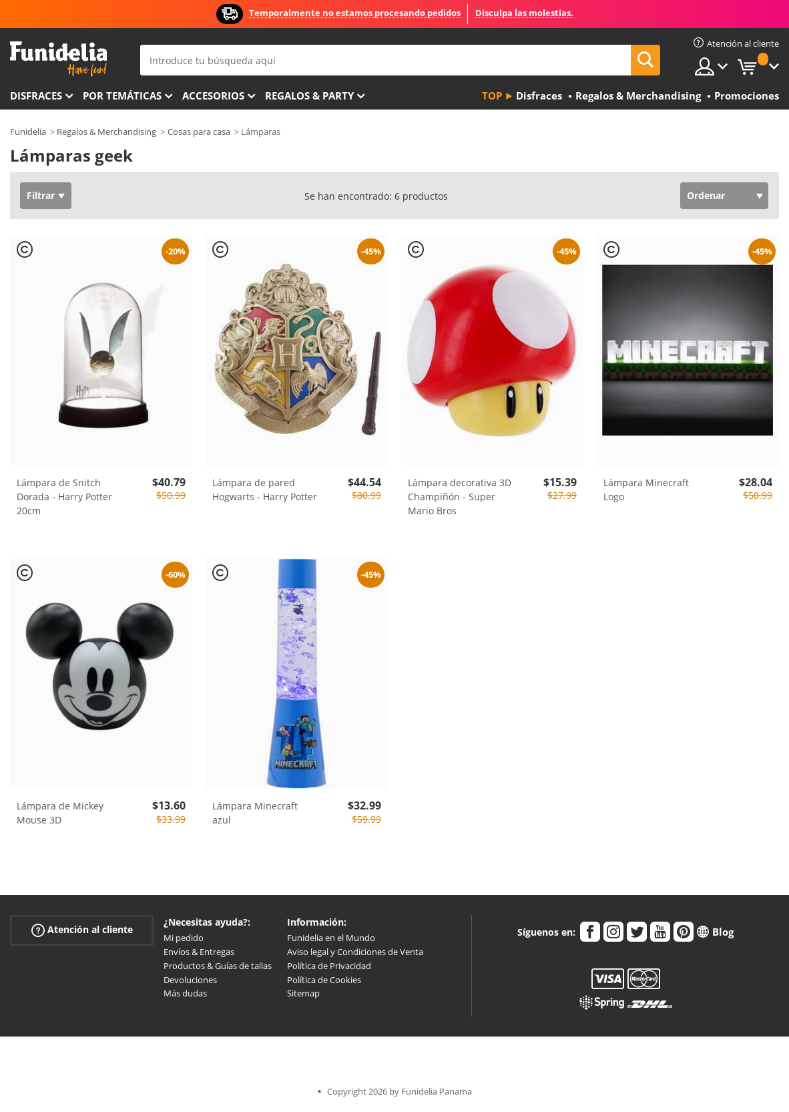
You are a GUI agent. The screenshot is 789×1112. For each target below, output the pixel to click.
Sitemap (303, 993)
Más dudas (185, 993)
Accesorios (213, 95)
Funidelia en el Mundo (331, 938)
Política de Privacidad (329, 966)
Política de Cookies (324, 980)
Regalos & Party (309, 95)
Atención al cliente (82, 930)
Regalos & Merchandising (106, 132)
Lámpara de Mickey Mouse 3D (60, 812)
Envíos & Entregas (199, 952)
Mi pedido (184, 938)
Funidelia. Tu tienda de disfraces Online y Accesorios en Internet (58, 59)
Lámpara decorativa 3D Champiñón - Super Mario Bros (459, 496)
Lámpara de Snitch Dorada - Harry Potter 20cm (64, 496)
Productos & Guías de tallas (218, 966)
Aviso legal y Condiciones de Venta (355, 952)
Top (492, 95)
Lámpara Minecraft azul (255, 812)
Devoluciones (190, 980)
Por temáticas (122, 95)
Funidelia (28, 132)
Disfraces (36, 95)
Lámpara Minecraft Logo (646, 489)
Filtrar (41, 195)
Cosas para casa (199, 132)
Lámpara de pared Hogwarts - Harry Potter (264, 489)
